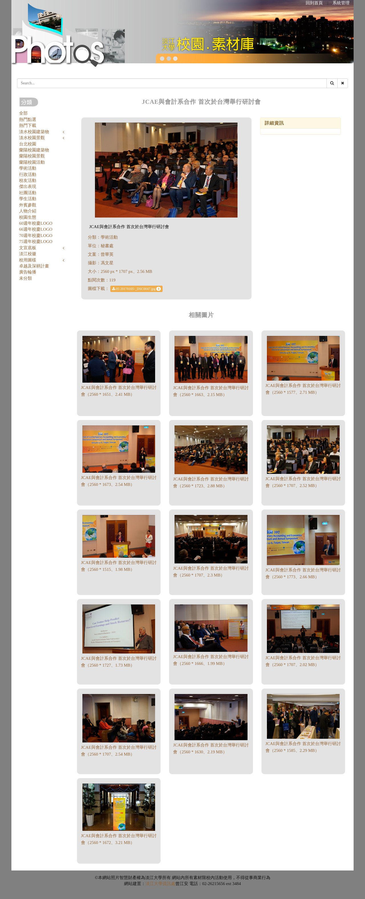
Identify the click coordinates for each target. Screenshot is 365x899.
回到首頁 (314, 3)
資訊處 (169, 883)
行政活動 (27, 174)
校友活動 (27, 180)
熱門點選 (27, 119)
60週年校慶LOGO (35, 223)
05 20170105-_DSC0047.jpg (136, 289)
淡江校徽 (27, 253)
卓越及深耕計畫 (34, 266)
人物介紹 (27, 211)
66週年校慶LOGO (35, 229)
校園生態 (27, 217)
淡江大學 (154, 883)
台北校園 (27, 144)
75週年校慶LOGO (35, 241)
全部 (23, 113)
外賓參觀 (27, 205)
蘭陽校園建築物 (34, 150)
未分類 (25, 278)
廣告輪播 (27, 272)
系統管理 (341, 3)
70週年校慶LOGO (35, 235)
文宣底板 (27, 247)
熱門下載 (27, 125)
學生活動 (27, 198)
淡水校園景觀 (32, 137)
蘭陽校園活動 (32, 162)
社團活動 (27, 192)
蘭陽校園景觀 (32, 156)
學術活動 (27, 168)
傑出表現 (27, 186)
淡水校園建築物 (34, 131)
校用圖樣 (27, 260)
